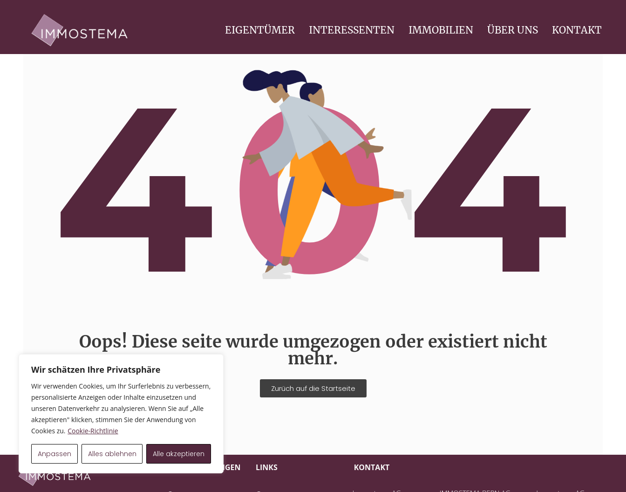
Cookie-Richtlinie (93, 430)
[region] (121, 413)
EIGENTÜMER (260, 30)
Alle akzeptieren (178, 453)
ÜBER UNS (512, 30)
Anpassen (54, 453)
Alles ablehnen (112, 453)
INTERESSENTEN (352, 30)
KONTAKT (577, 30)
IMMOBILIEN (440, 30)
